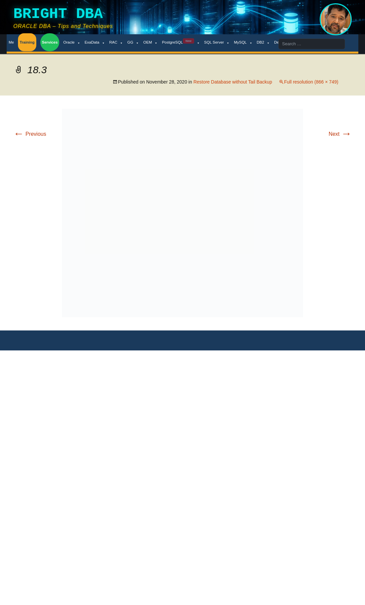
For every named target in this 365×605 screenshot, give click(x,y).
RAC (116, 42)
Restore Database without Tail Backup (232, 82)
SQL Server (217, 42)
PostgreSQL (181, 42)
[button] (182, 213)
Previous (29, 134)
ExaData (95, 42)
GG (133, 42)
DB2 (263, 42)
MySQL (243, 42)
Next (340, 134)
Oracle (72, 42)
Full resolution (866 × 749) (311, 82)
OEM (150, 42)
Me (11, 42)
